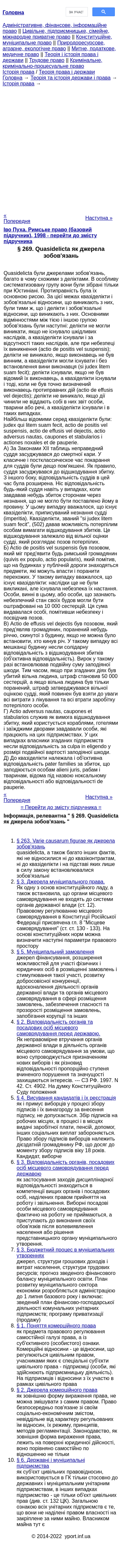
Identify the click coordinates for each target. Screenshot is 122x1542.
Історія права (18, 72)
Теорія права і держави (67, 72)
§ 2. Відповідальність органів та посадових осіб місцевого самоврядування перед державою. (58, 1027)
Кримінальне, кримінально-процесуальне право (52, 63)
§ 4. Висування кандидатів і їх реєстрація (66, 1098)
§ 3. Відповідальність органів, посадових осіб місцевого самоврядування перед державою (66, 1168)
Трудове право (46, 60)
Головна (12, 77)
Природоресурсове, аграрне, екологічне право (54, 45)
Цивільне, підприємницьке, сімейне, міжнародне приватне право (56, 34)
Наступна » (99, 218)
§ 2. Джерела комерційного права (57, 1390)
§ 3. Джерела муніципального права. (61, 881)
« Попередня (17, 218)
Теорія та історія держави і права (71, 77)
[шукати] (76, 12)
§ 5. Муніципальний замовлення (55, 952)
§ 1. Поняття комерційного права (56, 1325)
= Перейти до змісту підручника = (61, 807)
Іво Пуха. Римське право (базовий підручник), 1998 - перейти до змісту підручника (50, 235)
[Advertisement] (61, 147)
